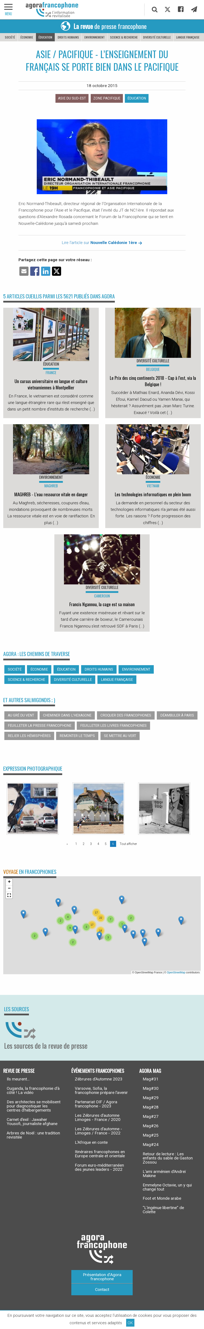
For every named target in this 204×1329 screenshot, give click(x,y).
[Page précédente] (68, 844)
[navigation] (8, 9)
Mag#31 (151, 1079)
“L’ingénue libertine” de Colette (163, 1209)
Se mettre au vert (120, 736)
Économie (26, 37)
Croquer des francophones (125, 715)
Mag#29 (151, 1097)
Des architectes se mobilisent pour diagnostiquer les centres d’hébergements (33, 1106)
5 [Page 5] (106, 844)
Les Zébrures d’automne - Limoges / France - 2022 (98, 1131)
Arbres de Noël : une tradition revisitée (33, 1135)
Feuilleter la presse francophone (39, 725)
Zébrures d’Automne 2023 (98, 1079)
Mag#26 (151, 1125)
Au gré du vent (21, 715)
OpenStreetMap (176, 972)
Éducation (45, 37)
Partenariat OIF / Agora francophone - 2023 (96, 1104)
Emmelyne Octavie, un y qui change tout (167, 1187)
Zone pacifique (106, 98)
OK (130, 1322)
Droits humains (68, 37)
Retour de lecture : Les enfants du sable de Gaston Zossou (168, 1158)
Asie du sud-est (72, 98)
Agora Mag (150, 1070)
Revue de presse (19, 1070)
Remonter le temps (77, 736)
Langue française (187, 37)
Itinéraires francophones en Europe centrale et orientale (100, 1153)
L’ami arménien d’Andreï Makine (164, 1173)
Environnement (94, 37)
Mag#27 (151, 1116)
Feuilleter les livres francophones (113, 725)
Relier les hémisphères (29, 736)
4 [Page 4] (98, 844)
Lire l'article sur (102, 242)
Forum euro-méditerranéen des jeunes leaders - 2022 (99, 1167)
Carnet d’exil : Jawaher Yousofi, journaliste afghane (32, 1121)
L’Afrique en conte (91, 1142)
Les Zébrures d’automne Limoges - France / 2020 (97, 1117)
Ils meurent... (18, 1079)
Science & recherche (124, 37)
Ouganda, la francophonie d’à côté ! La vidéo (33, 1090)
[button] (74, 910)
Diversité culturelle (157, 37)
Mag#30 (151, 1088)
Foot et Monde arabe (162, 1198)
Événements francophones (97, 1070)
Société (10, 37)
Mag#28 (151, 1107)
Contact (102, 1289)
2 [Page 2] (83, 844)
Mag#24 (151, 1144)
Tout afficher (128, 844)
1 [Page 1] (76, 844)
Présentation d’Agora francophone (102, 1276)
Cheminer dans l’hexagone (67, 715)
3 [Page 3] (91, 844)
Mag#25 (151, 1135)
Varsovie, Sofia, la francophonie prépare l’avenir (101, 1090)
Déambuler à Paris (177, 715)
